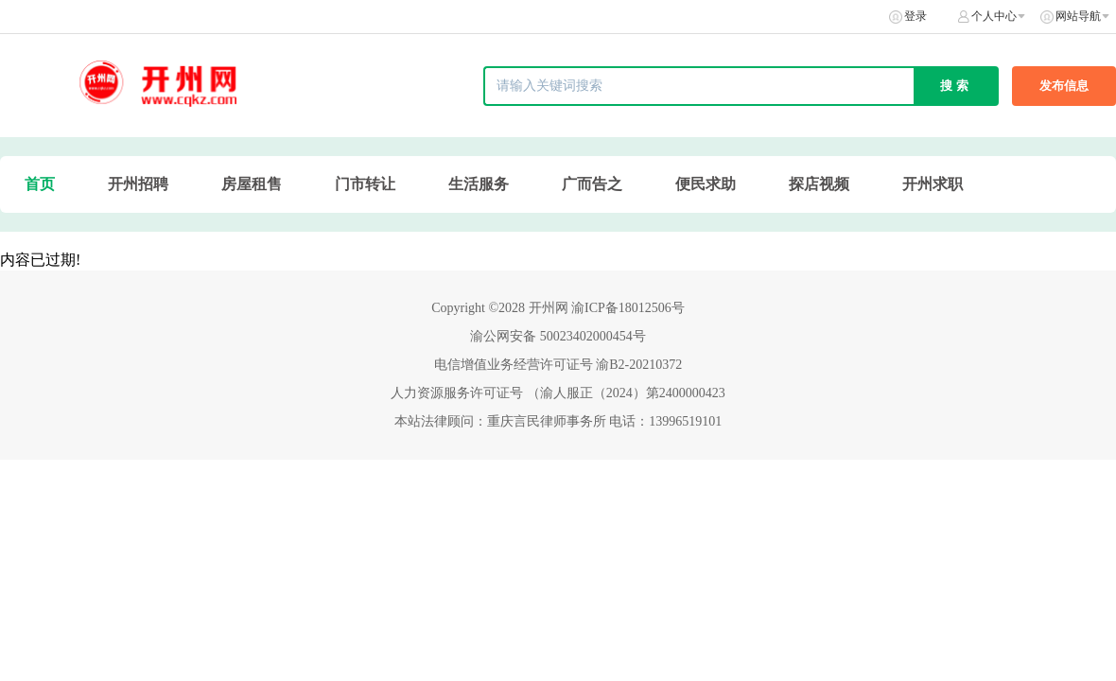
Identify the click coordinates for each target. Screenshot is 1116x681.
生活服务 (478, 184)
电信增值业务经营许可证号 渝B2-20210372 (558, 365)
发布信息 (1064, 86)
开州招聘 (138, 184)
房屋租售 (251, 184)
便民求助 (705, 184)
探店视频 (819, 184)
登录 (915, 16)
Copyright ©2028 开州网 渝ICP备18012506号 (558, 308)
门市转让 (365, 184)
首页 (40, 184)
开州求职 (932, 184)
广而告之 (592, 184)
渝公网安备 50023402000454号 (558, 336)
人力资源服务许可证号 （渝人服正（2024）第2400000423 (558, 393)
